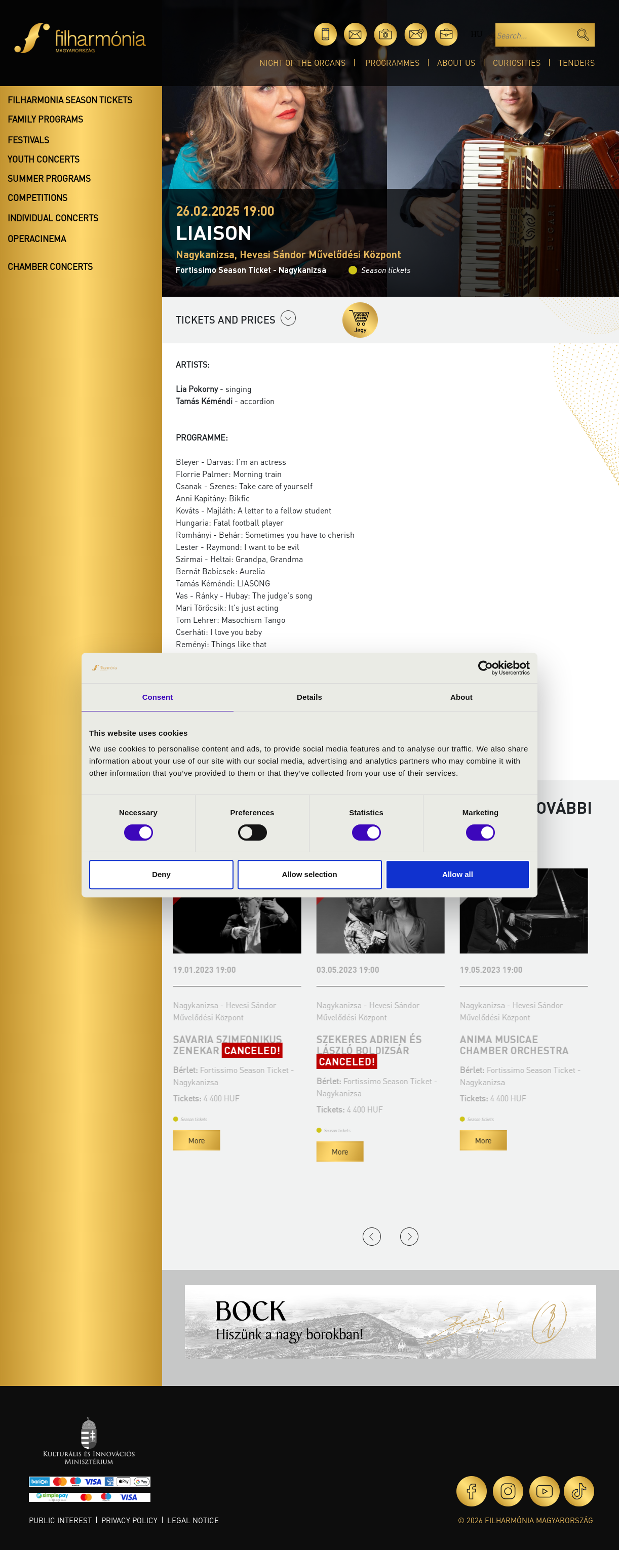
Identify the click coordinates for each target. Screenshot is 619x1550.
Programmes (392, 62)
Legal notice (193, 1520)
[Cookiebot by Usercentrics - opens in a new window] (485, 667)
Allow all (457, 874)
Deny (161, 874)
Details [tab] (309, 697)
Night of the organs (302, 62)
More (199, 1140)
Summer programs (49, 178)
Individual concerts (53, 217)
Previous (372, 1236)
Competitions (37, 197)
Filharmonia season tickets (70, 99)
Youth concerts (44, 159)
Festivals (28, 139)
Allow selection (309, 874)
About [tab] (461, 697)
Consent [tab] (157, 697)
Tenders (576, 62)
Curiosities (516, 62)
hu (476, 34)
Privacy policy (129, 1520)
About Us (456, 62)
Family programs (45, 119)
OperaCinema (37, 238)
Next (409, 1236)
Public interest (60, 1520)
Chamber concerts (50, 266)
